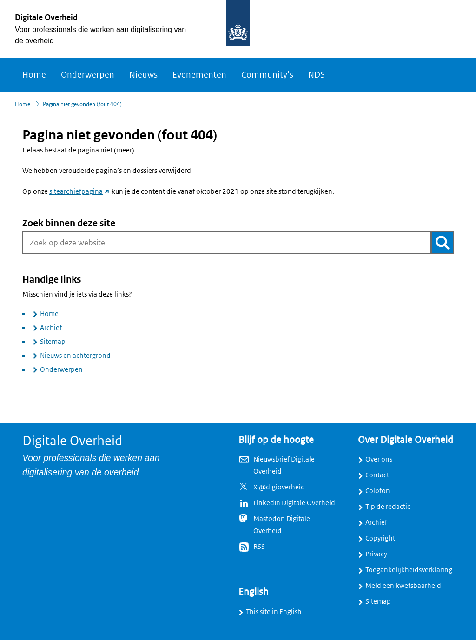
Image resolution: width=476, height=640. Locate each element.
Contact (377, 475)
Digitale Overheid (46, 17)
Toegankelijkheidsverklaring (408, 570)
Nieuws (143, 74)
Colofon (377, 491)
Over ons (378, 459)
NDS (316, 74)
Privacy (376, 554)
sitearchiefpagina (79, 191)
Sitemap (53, 341)
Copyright (380, 538)
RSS (259, 546)
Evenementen (199, 74)
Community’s (267, 74)
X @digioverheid (279, 487)
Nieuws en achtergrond (75, 355)
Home (34, 74)
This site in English (274, 611)
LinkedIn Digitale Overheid (294, 503)
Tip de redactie (388, 506)
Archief (51, 327)
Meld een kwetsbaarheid (403, 585)
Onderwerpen (87, 74)
